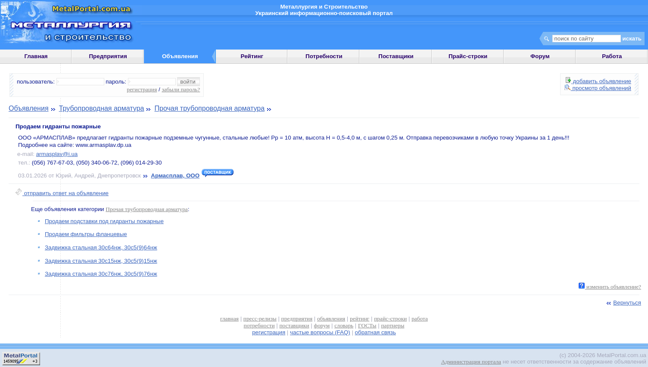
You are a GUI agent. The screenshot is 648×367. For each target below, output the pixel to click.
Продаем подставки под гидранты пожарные (104, 221)
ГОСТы (367, 325)
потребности (259, 325)
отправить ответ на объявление (62, 193)
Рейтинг (252, 56)
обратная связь (375, 332)
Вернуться (623, 302)
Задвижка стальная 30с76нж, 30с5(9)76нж (101, 274)
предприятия (296, 318)
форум (322, 325)
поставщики (294, 325)
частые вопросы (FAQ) (320, 332)
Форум (540, 56)
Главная (35, 56)
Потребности (324, 56)
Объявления (29, 108)
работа (419, 318)
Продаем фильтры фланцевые (86, 234)
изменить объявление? (610, 286)
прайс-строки (390, 318)
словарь (343, 325)
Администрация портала (471, 361)
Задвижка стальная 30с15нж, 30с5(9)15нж (101, 261)
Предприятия (108, 56)
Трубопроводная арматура (101, 108)
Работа (612, 56)
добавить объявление (598, 81)
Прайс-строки (468, 56)
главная (229, 318)
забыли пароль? (181, 89)
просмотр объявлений (597, 88)
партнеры (392, 325)
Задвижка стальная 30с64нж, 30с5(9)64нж (101, 247)
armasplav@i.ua (57, 154)
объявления (331, 318)
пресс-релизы (260, 318)
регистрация (142, 89)
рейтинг (359, 318)
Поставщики (395, 56)
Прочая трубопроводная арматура (210, 108)
